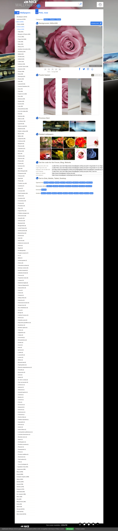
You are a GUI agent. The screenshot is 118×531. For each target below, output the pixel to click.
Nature (46, 19)
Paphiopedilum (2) (22, 364)
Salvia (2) (20, 374)
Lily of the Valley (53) (23, 111)
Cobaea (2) (20, 335)
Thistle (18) (20, 180)
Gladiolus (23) (21, 156)
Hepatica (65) (21, 101)
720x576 (51, 182)
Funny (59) (19, 504)
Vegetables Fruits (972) (22, 466)
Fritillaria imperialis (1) (23, 419)
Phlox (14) (20, 208)
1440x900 (61, 186)
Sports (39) (19, 506)
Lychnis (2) (20, 357)
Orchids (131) (21, 56)
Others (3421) (20, 479)
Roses (59, 19)
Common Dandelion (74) (23, 86)
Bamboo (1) (20, 397)
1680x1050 (75, 186)
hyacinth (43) (21, 123)
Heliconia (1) (21, 424)
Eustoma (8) (21, 235)
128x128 (76, 193)
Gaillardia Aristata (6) (23, 272)
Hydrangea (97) (21, 76)
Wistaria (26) (21, 151)
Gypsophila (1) (21, 422)
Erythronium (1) (21, 412)
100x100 (86, 193)
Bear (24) (20, 153)
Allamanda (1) (21, 389)
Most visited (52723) (21, 514)
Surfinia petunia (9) (22, 230)
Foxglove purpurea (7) (23, 253)
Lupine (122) (21, 61)
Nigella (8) (20, 248)
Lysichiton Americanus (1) (24, 434)
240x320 (54, 193)
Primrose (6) (21, 275)
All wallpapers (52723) (22, 16)
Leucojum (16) (21, 190)
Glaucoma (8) (21, 240)
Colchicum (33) (21, 141)
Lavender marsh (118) (23, 66)
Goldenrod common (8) (23, 243)
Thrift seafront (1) (22, 459)
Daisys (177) (21, 46)
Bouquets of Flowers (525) (24, 34)
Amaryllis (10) (21, 218)
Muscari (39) (21, 133)
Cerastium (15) (21, 198)
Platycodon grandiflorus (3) (24, 322)
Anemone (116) (21, 69)
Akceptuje (70, 529)
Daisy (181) (20, 44)
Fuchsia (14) (21, 203)
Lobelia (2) (20, 352)
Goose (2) (20, 345)
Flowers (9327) (20, 26)
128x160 (71, 193)
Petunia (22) (21, 161)
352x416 (43, 193)
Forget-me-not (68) (22, 93)
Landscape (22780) (21, 19)
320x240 (49, 193)
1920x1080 (82, 186)
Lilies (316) (20, 41)
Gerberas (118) (21, 64)
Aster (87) (20, 81)
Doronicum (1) (21, 404)
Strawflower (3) (21, 325)
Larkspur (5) (21, 280)
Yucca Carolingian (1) (23, 464)
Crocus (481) (21, 36)
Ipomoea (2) (21, 349)
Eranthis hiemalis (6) (23, 270)
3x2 (95, 75)
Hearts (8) (20, 245)
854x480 (43, 189)
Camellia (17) (21, 185)
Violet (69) (20, 91)
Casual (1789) (20, 484)
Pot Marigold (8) (21, 250)
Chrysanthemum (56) (23, 108)
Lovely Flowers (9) (22, 228)
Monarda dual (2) (22, 362)
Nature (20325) (20, 21)
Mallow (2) (20, 359)
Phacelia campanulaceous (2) (25, 367)
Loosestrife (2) (21, 354)
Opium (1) (20, 439)
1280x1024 (76, 182)
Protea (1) (20, 451)
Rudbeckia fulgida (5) (23, 282)
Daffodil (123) (21, 59)
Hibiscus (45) (21, 118)
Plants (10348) (20, 24)
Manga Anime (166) (21, 501)
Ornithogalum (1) (22, 441)
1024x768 (63, 182)
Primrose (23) (21, 158)
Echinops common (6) (23, 267)
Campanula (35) (21, 138)
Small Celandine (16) (23, 193)
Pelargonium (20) (22, 173)
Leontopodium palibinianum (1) (25, 432)
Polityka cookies (80, 529)
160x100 (65, 193)
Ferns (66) (20, 96)
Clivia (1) (20, 402)
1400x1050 (82, 182)
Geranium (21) (21, 165)
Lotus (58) (20, 106)
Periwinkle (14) (21, 205)
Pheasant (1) (21, 446)
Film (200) (19, 499)
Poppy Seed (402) (22, 39)
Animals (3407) (20, 481)
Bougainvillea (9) (22, 225)
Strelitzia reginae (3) (22, 327)
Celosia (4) (20, 292)
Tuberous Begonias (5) (23, 285)
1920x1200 (89, 186)
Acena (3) (20, 310)
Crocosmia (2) (21, 337)
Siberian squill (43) (22, 126)
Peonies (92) (21, 78)
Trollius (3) (20, 330)
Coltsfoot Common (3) (23, 315)
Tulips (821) (20, 31)
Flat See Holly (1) (22, 417)
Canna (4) (20, 290)
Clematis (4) (21, 295)
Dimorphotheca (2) (22, 340)
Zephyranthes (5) (22, 287)
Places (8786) (20, 471)
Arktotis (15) (21, 195)
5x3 (98, 75)
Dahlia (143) (21, 54)
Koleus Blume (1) (22, 429)
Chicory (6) (20, 262)
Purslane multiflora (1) (23, 454)
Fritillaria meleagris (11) (23, 213)
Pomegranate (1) (22, 449)
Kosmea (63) (21, 103)
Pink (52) (20, 113)
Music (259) (19, 496)
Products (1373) (20, 489)
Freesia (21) (20, 163)
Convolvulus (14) (22, 200)
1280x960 (69, 182)
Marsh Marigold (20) (22, 170)
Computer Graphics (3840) (23, 476)
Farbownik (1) (21, 414)
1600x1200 (89, 182)
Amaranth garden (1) (23, 392)
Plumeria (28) (21, 146)
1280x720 (49, 186)
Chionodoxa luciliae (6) (23, 265)
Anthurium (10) (21, 220)
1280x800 (55, 186)
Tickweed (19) (21, 175)
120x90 (81, 193)
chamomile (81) (21, 83)
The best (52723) (20, 509)
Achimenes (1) (21, 384)
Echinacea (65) (21, 98)
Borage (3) (20, 312)
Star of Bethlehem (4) (23, 307)
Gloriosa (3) (20, 317)
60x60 (91, 193)
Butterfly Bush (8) (22, 233)
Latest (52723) (20, 511)
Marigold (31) (21, 143)
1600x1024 (68, 186)
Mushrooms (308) (21, 469)
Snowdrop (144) (21, 51)
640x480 (46, 182)
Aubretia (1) (20, 394)
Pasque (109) (21, 71)
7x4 (101, 75)
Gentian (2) (20, 342)
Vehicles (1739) (20, 486)
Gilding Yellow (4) (22, 297)
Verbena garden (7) (22, 260)
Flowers (52, 19)
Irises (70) (20, 88)
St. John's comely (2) (23, 379)
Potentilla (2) (21, 369)
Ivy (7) (19, 255)
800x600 (57, 182)
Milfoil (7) (20, 257)
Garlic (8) (20, 238)
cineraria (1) (21, 399)
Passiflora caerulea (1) (23, 444)
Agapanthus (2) (21, 332)
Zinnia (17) (20, 188)
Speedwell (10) (21, 223)
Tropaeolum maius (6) (23, 277)
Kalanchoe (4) (21, 300)
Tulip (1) (20, 461)
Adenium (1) (21, 387)
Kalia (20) (20, 168)
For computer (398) (21, 494)
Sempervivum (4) (22, 305)
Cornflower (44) (21, 121)
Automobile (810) (21, 491)
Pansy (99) (20, 73)
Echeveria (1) (21, 409)
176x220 (60, 193)
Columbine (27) (21, 148)
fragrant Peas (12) (22, 210)
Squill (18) (20, 178)
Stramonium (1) (21, 456)
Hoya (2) (20, 347)
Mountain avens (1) (22, 436)
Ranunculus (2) (21, 372)
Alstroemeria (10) (22, 215)
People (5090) (20, 474)
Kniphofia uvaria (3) (22, 320)
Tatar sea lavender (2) (23, 382)
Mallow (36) (20, 136)
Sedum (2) (20, 377)
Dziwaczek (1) (21, 407)
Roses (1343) (21, 29)
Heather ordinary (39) (23, 131)
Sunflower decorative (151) (24, 49)
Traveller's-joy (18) (22, 183)
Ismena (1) (20, 427)
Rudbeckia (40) (21, 128)
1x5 (92, 75)
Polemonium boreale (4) (23, 302)
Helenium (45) (21, 116)
